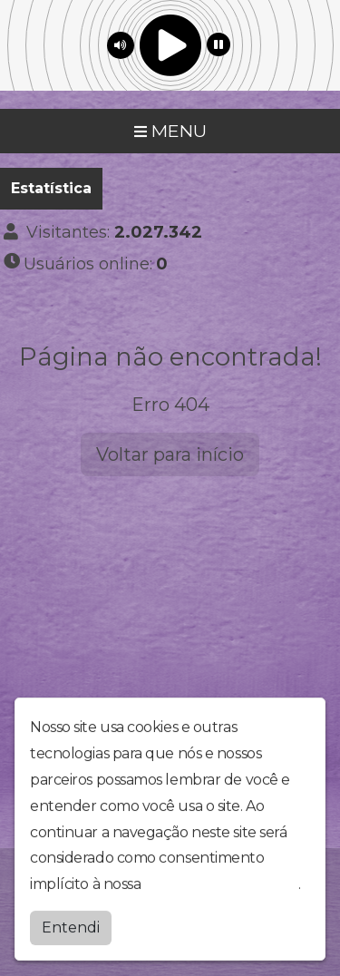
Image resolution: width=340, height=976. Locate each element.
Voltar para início (170, 454)
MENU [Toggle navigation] (170, 131)
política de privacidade (221, 882)
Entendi (71, 925)
